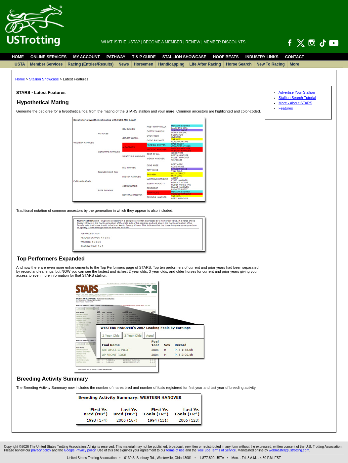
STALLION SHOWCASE (184, 57)
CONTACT (294, 57)
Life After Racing (205, 64)
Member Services (46, 64)
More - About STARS (295, 103)
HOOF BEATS (226, 57)
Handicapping (171, 64)
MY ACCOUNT (86, 57)
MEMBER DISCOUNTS (224, 42)
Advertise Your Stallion (297, 92)
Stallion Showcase (44, 79)
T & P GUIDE (144, 57)
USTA (20, 64)
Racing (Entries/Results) (91, 64)
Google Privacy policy (79, 450)
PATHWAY (116, 57)
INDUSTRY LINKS (262, 57)
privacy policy (41, 450)
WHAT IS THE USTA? (120, 42)
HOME (18, 57)
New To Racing (271, 64)
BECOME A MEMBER (162, 42)
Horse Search (238, 64)
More (294, 64)
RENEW (193, 42)
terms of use (175, 450)
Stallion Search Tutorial (297, 98)
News (123, 64)
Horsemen (143, 64)
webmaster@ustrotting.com (289, 450)
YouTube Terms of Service (216, 450)
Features (286, 108)
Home (20, 79)
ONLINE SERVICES (48, 57)
